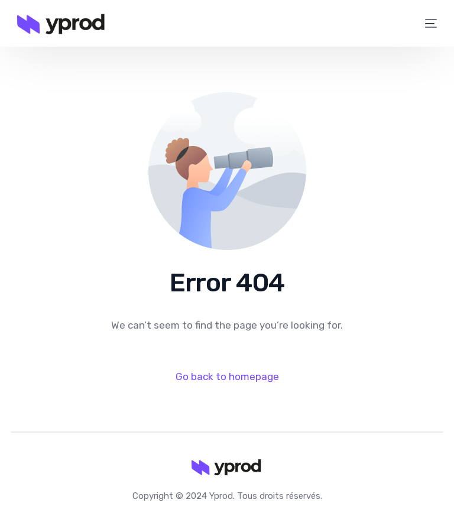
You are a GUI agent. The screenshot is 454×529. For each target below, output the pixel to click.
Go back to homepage (227, 376)
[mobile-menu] (425, 23)
